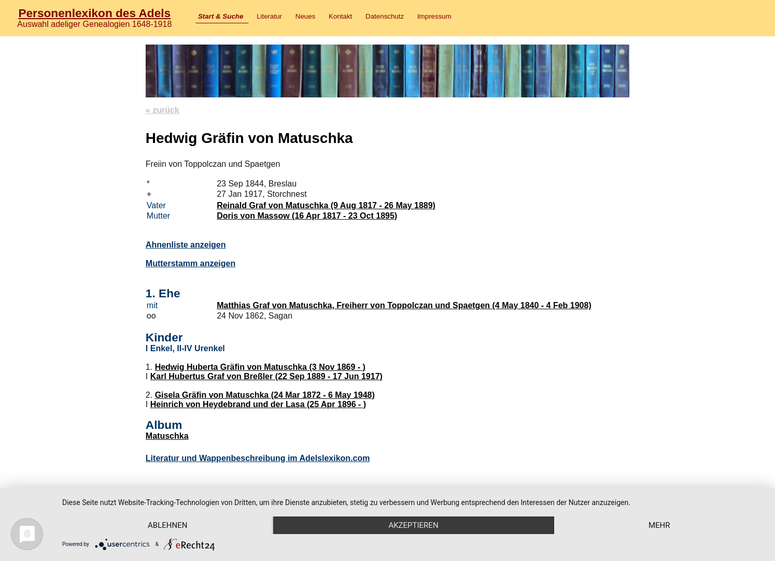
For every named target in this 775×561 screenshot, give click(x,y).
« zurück (162, 110)
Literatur (269, 16)
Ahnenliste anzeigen (186, 244)
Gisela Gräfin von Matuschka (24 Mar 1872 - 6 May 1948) (265, 395)
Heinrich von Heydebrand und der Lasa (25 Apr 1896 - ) (258, 404)
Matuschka (167, 435)
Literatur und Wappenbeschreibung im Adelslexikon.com (258, 458)
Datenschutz (384, 16)
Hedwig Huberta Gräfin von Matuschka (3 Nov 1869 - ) (260, 367)
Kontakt (340, 16)
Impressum (434, 16)
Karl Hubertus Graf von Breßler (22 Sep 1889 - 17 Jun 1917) (266, 376)
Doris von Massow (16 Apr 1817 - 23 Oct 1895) (307, 215)
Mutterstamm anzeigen (190, 263)
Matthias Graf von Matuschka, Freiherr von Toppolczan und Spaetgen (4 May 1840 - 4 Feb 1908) (404, 305)
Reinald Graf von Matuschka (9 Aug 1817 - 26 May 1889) (326, 205)
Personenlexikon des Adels (94, 13)
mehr (659, 525)
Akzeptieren (413, 525)
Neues (305, 16)
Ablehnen (167, 525)
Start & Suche (220, 16)
